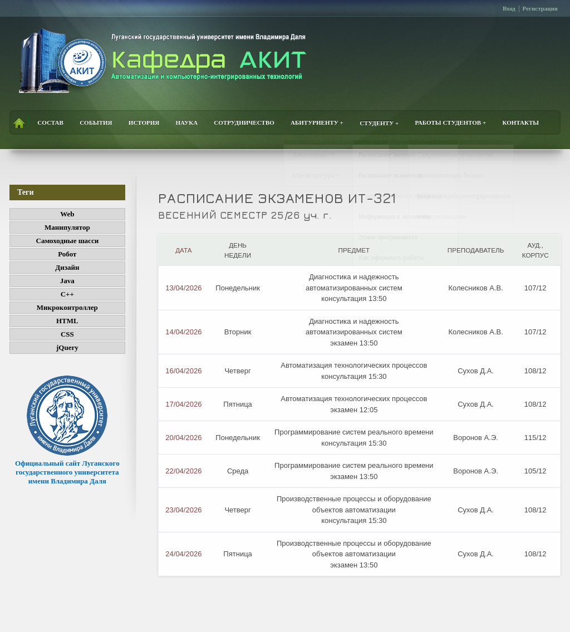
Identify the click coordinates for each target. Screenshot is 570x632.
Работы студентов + (451, 123)
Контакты (520, 123)
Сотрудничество (244, 123)
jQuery (67, 347)
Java (67, 280)
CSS (67, 334)
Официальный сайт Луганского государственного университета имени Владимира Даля (67, 467)
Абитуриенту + (317, 123)
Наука (187, 123)
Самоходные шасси (67, 240)
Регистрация (540, 8)
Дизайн (67, 267)
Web (67, 214)
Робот (67, 254)
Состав (50, 123)
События (96, 123)
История (144, 123)
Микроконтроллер (67, 307)
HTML (67, 321)
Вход (509, 8)
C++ (67, 294)
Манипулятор (67, 227)
